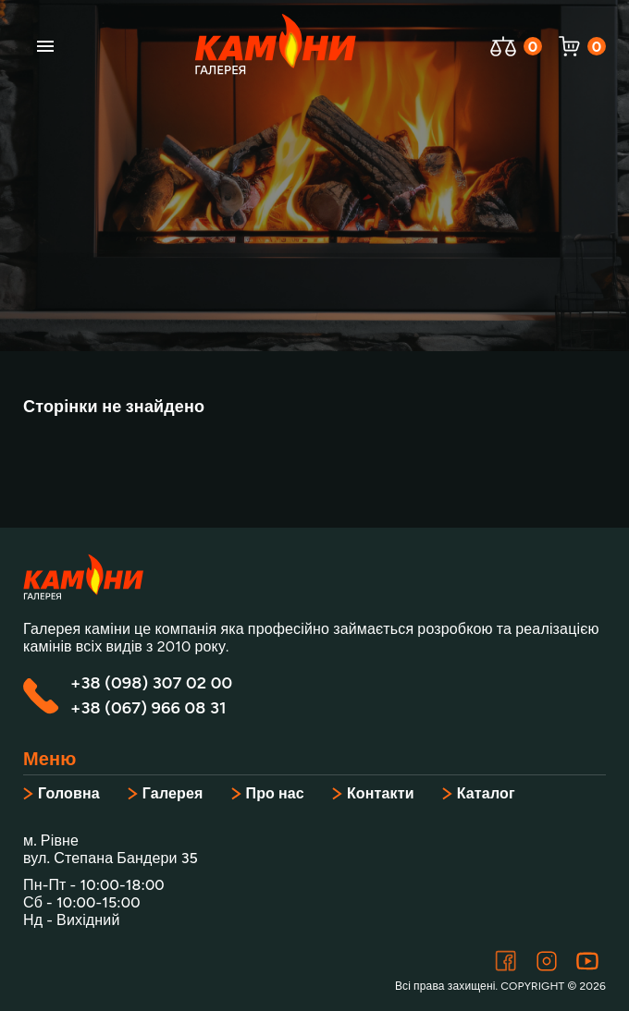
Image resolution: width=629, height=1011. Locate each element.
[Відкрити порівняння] (503, 46)
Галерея (166, 793)
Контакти (373, 793)
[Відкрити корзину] (569, 46)
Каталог (478, 793)
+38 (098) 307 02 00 (151, 683)
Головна (61, 793)
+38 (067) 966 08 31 (148, 708)
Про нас (267, 793)
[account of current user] (45, 46)
